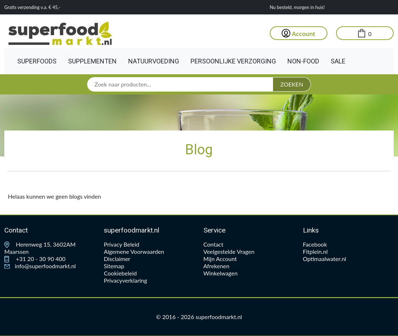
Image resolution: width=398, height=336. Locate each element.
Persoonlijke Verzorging (233, 61)
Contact (213, 244)
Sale (338, 61)
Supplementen (92, 61)
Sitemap (114, 265)
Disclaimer (117, 258)
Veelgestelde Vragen (229, 251)
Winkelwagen (221, 273)
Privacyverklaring (125, 280)
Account (298, 33)
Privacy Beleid (121, 244)
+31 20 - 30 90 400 (35, 258)
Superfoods (37, 61)
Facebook (315, 244)
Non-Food (303, 61)
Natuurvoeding (153, 61)
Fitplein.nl (315, 251)
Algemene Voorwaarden (134, 251)
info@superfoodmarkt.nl (40, 265)
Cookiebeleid (120, 273)
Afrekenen (216, 265)
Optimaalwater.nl (324, 258)
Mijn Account (220, 258)
